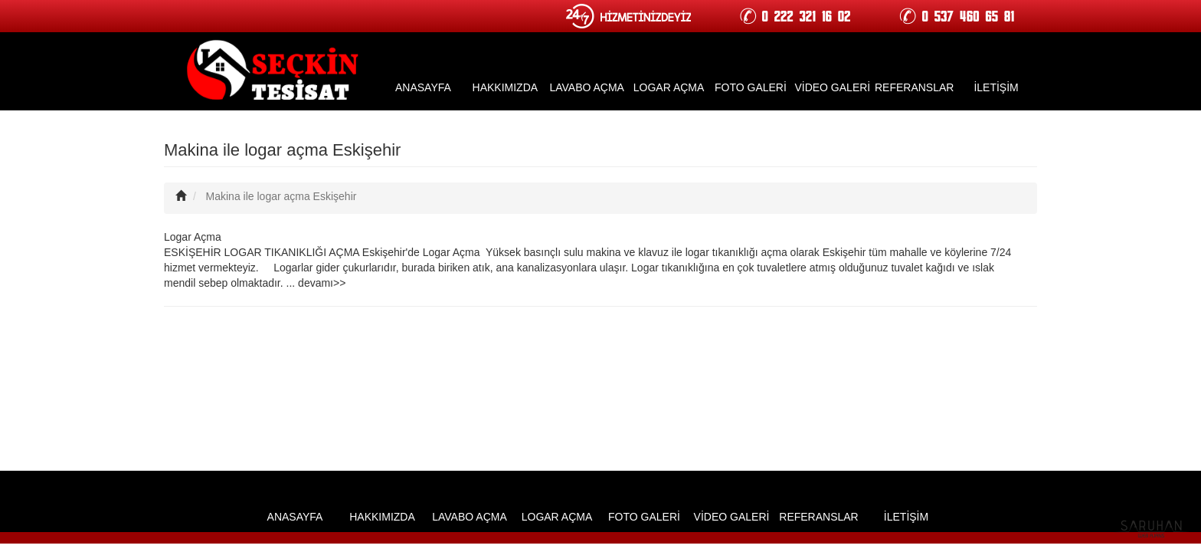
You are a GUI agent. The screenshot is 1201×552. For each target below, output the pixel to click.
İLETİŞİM (996, 87)
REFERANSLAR (914, 87)
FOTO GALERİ (751, 87)
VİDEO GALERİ (832, 87)
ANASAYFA (423, 87)
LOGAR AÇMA (669, 87)
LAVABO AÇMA (586, 87)
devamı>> (321, 283)
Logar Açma (192, 237)
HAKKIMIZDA (505, 87)
